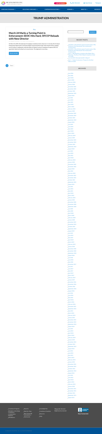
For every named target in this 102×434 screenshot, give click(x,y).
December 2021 (72, 175)
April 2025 (70, 104)
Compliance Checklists (45, 411)
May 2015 (70, 311)
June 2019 (70, 235)
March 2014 (71, 335)
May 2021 (70, 191)
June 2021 (70, 188)
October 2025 (71, 91)
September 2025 (72, 93)
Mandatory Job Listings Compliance (14, 411)
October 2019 (71, 226)
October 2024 (71, 117)
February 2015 (71, 315)
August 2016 (71, 291)
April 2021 (70, 193)
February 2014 (71, 337)
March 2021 (71, 195)
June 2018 (70, 259)
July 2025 (70, 97)
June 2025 (70, 100)
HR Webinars (11, 417)
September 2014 (72, 324)
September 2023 (72, 146)
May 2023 (70, 155)
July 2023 (70, 151)
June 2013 (70, 353)
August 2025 (71, 95)
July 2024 (70, 124)
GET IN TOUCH (60, 3)
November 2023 (72, 142)
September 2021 (72, 182)
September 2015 (72, 308)
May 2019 (70, 237)
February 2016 (71, 304)
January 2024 (71, 137)
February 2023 (71, 160)
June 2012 (70, 377)
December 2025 (72, 86)
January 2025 (71, 111)
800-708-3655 (75, 3)
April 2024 (70, 131)
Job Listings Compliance (29, 9)
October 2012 (71, 368)
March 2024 (71, 133)
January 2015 (71, 317)
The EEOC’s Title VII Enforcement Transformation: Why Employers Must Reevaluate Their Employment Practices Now (82, 46)
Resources (97, 9)
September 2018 (72, 253)
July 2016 (70, 293)
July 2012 (70, 375)
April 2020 (70, 213)
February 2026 (71, 82)
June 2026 (70, 73)
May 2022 (70, 171)
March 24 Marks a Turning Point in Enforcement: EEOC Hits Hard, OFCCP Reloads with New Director (34, 35)
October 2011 (71, 393)
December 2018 (72, 248)
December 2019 (72, 222)
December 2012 (72, 364)
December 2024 (72, 113)
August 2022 (71, 168)
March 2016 (71, 302)
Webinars (70, 9)
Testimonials (27, 417)
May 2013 (70, 355)
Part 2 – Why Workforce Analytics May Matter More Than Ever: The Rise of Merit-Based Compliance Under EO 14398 (81, 55)
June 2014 (70, 331)
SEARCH (92, 32)
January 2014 (71, 339)
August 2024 (71, 122)
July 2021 (70, 186)
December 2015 (72, 306)
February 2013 (71, 359)
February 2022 (71, 173)
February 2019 (71, 244)
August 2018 (71, 255)
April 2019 (70, 240)
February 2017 (71, 277)
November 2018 (72, 251)
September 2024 (72, 120)
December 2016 (72, 282)
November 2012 (72, 366)
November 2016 (72, 284)
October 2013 (71, 344)
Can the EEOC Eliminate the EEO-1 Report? (79, 58)
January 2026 (71, 84)
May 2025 (70, 102)
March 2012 (71, 382)
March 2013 (71, 357)
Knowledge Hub (43, 408)
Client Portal (87, 3)
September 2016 (72, 288)
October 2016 (71, 286)
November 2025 (72, 89)
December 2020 (72, 202)
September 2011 (72, 395)
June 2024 (70, 126)
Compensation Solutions (52, 9)
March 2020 (71, 215)
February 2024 (71, 135)
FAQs (40, 416)
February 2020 (71, 217)
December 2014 (72, 319)
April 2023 (70, 157)
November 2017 (72, 264)
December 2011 (72, 388)
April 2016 (70, 299)
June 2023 (70, 153)
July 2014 (70, 328)
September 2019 (72, 228)
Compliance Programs (7, 9)
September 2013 (72, 346)
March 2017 (71, 275)
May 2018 (70, 262)
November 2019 (72, 224)
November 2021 (72, 177)
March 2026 (71, 80)
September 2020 (72, 206)
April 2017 (70, 273)
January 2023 (71, 162)
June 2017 (70, 268)
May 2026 (70, 75)
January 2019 (71, 246)
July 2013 (70, 351)
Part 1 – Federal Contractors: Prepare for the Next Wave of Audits (80, 60)
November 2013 (72, 342)
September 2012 (72, 371)
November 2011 (72, 390)
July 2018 (70, 257)
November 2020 (72, 204)
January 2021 (71, 200)
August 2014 (71, 326)
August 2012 (71, 373)
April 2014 (70, 333)
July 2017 (70, 266)
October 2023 (71, 144)
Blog (34, 29)
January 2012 (71, 386)
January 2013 (71, 362)
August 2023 (71, 148)
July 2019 (70, 233)
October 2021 (71, 180)
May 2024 (70, 128)
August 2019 (71, 231)
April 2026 (70, 77)
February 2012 (71, 384)
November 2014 (72, 322)
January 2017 (71, 279)
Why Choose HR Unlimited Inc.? (28, 414)
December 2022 (72, 164)
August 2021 (71, 184)
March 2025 (71, 106)
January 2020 (71, 220)
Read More (14, 53)
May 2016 (70, 297)
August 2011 (71, 397)
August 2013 (71, 348)
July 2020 (70, 208)
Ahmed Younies (15, 41)
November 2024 (72, 115)
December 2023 (72, 140)
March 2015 (71, 313)
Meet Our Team (28, 411)
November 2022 (72, 166)
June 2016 (70, 295)
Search (98, 3)
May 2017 (70, 271)
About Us (83, 9)
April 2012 (70, 379)
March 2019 (71, 242)
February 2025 (71, 109)
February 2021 (71, 197)
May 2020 (70, 211)
